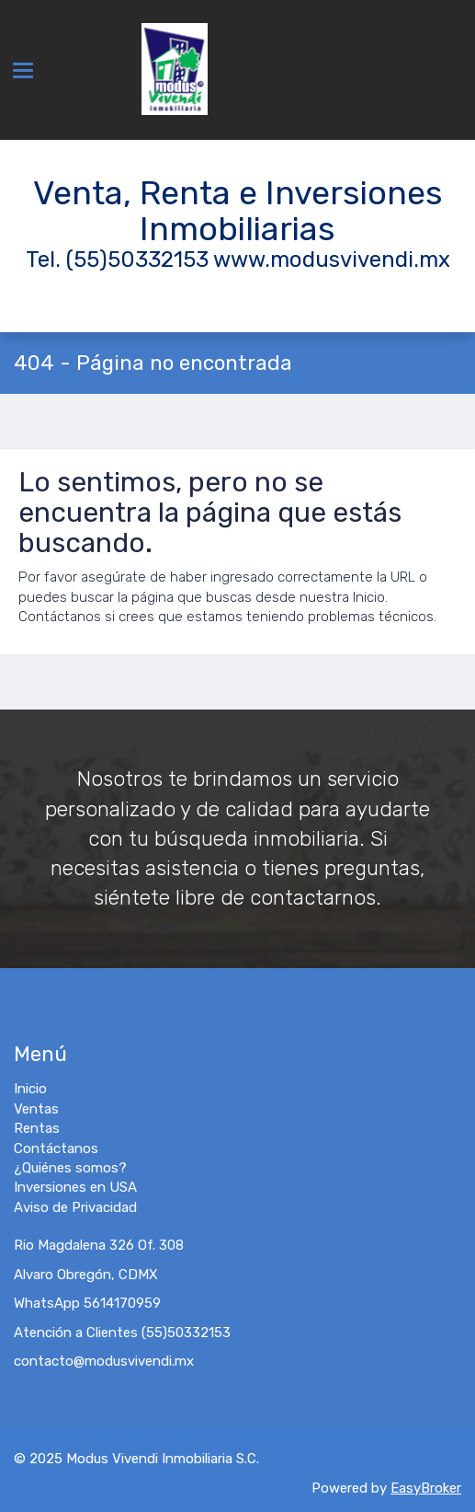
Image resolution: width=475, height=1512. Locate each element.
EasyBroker (425, 1488)
